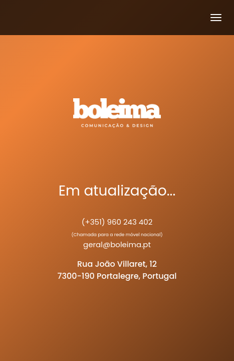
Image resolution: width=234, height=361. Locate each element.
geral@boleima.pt (117, 244)
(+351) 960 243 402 (117, 222)
